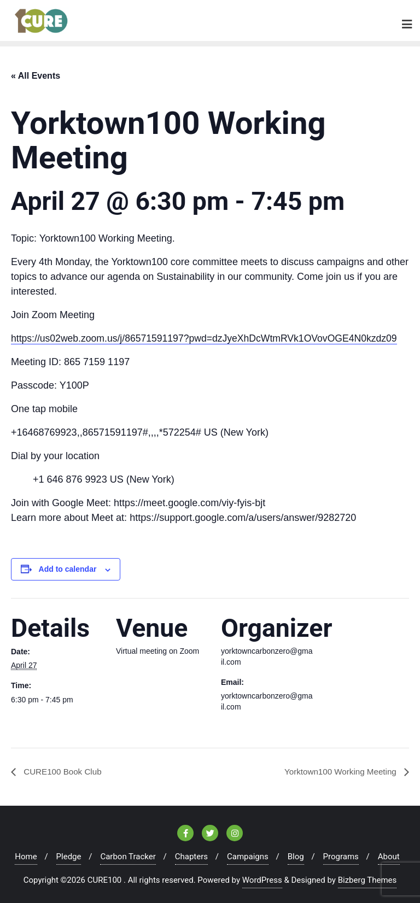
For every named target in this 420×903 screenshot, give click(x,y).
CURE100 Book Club (63, 769)
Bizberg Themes (367, 878)
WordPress (262, 878)
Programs (341, 855)
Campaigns (248, 855)
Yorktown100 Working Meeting (338, 769)
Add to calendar (68, 567)
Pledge (68, 855)
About (389, 855)
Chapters (191, 855)
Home (26, 855)
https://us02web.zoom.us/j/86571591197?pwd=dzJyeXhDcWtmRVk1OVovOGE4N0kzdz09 (208, 336)
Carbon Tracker (127, 855)
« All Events (35, 73)
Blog (296, 855)
